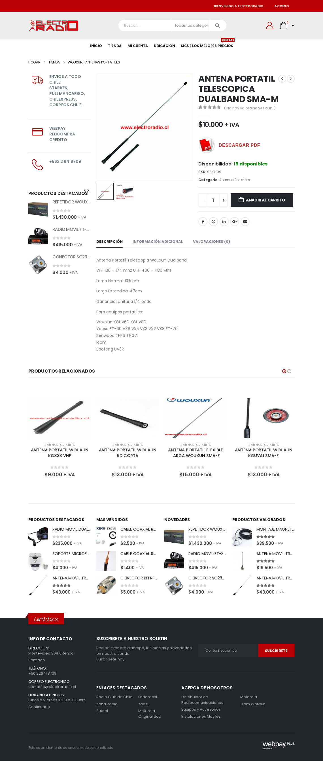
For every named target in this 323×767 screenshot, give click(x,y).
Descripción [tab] (109, 241)
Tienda (115, 45)
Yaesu (144, 704)
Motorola (146, 710)
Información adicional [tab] (158, 241)
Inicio (96, 45)
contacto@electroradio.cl (52, 686)
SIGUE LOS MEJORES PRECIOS (207, 43)
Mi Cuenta (138, 45)
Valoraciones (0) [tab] (211, 241)
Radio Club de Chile (114, 697)
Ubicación (164, 45)
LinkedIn (224, 221)
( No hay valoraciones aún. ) (250, 108)
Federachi (147, 697)
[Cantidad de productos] (213, 200)
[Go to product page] (38, 209)
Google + (234, 221)
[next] (291, 79)
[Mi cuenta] (269, 25)
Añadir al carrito (265, 200)
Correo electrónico (245, 221)
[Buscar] (217, 25)
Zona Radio (107, 704)
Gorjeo (213, 221)
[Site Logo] (53, 26)
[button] (84, 190)
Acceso (282, 6)
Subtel (102, 710)
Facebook (202, 221)
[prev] (282, 79)
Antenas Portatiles (234, 179)
